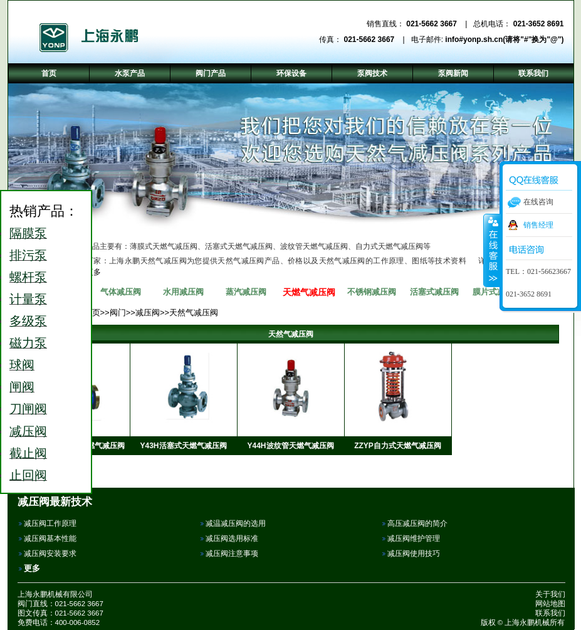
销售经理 (538, 225)
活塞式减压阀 (434, 292)
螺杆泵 (28, 277)
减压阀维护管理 (413, 538)
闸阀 (21, 387)
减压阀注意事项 (232, 553)
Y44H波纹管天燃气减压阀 (290, 445)
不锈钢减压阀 (371, 292)
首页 (48, 73)
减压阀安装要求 (50, 553)
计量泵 (28, 299)
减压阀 (147, 312)
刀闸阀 (28, 409)
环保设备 (291, 73)
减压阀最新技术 (55, 501)
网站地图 (550, 603)
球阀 (21, 365)
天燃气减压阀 (309, 292)
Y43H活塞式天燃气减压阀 (183, 445)
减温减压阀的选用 (236, 523)
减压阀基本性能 (50, 538)
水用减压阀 (183, 292)
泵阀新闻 (453, 73)
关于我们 (550, 594)
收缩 (492, 250)
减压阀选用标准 (232, 538)
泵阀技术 (372, 73)
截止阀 (28, 453)
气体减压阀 (120, 292)
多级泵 (28, 321)
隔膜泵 (28, 233)
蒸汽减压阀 (246, 292)
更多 (32, 568)
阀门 (118, 312)
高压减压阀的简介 (417, 523)
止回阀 (28, 475)
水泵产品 (130, 73)
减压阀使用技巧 (413, 553)
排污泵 (28, 255)
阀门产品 (211, 73)
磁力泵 (28, 343)
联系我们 (550, 613)
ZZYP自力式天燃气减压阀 (397, 445)
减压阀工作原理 (50, 523)
